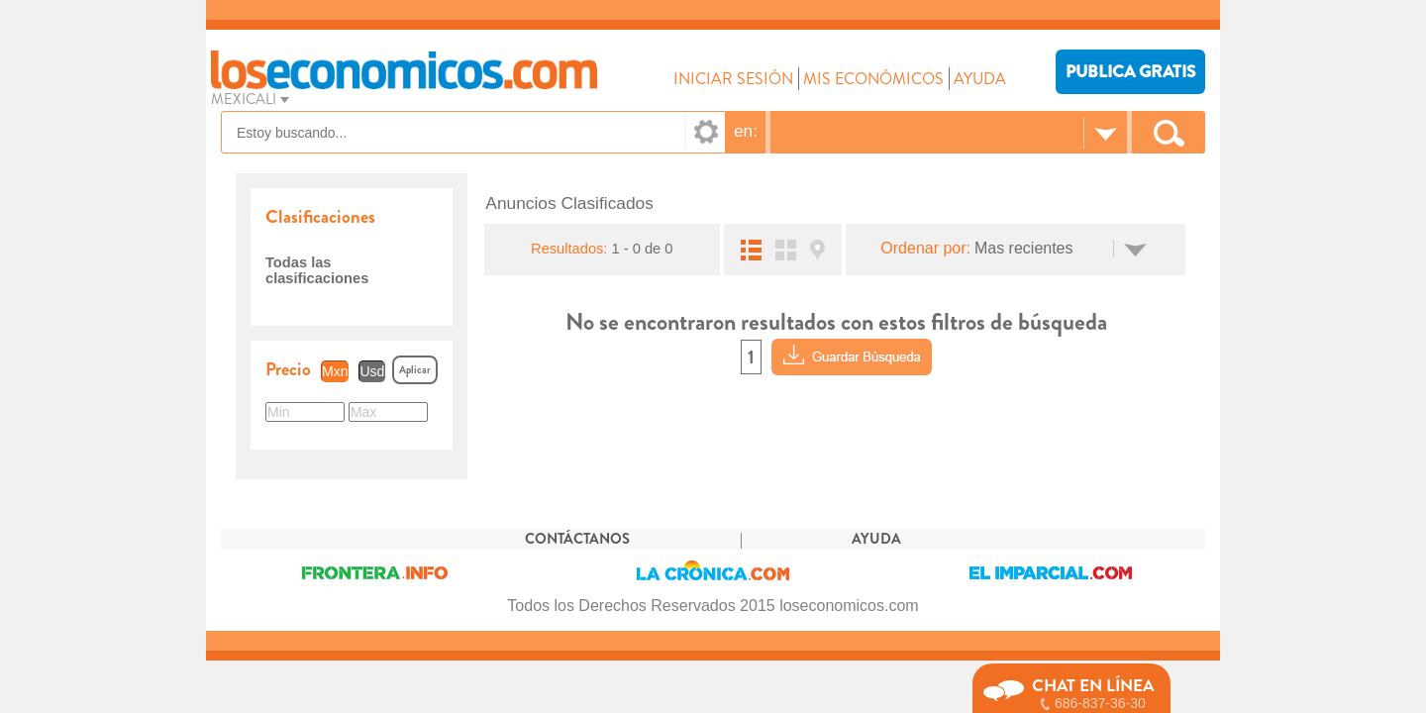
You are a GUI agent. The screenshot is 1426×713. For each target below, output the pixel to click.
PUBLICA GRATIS (1130, 71)
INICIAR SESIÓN (733, 78)
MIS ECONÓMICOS (873, 78)
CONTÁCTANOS (577, 539)
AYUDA (980, 78)
